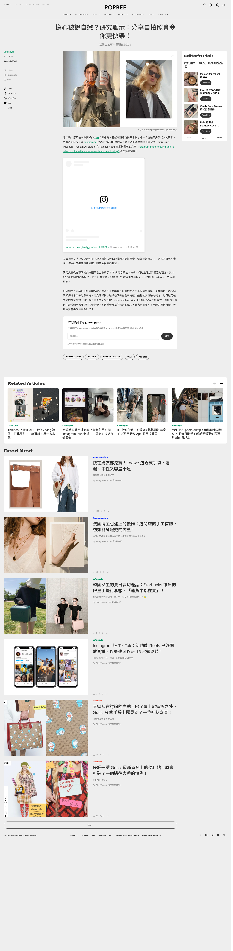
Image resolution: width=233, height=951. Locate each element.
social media (112, 357)
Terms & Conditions (126, 835)
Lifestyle (9, 52)
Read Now (206, 83)
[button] (203, 138)
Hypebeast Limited (15, 835)
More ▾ (90, 825)
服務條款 (92, 344)
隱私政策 (100, 344)
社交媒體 (143, 357)
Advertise (104, 835)
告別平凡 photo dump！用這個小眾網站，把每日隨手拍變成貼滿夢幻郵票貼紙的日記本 (197, 433)
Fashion (97, 701)
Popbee (7, 5)
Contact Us (88, 835)
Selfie (92, 357)
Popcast (46, 5)
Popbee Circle (32, 5)
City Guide (18, 5)
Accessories (100, 457)
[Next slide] (221, 383)
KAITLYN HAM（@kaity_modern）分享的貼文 (87, 247)
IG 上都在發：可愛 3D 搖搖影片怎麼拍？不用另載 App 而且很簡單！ (141, 432)
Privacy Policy (151, 835)
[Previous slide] (215, 383)
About (74, 835)
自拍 (96, 137)
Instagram (90, 142)
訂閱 (167, 336)
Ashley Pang (11, 61)
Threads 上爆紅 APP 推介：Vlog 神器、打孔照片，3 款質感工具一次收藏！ (31, 433)
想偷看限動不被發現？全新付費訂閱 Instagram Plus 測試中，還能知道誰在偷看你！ (87, 433)
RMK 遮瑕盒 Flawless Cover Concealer (208, 125)
